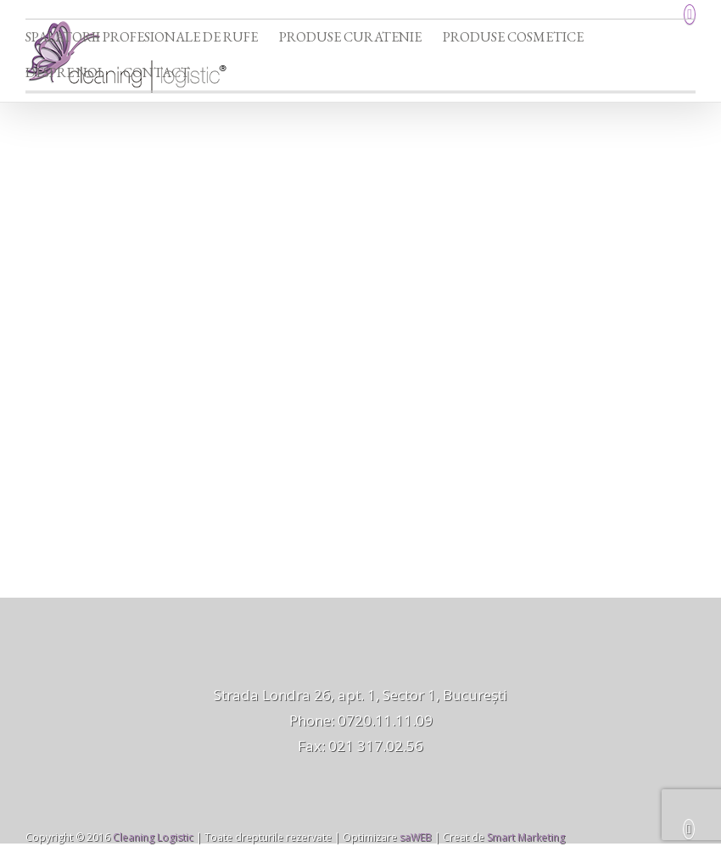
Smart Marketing (526, 837)
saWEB (414, 837)
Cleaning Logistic (153, 837)
